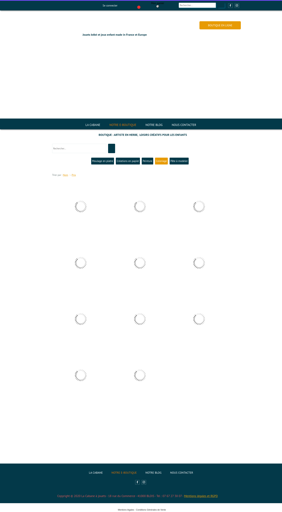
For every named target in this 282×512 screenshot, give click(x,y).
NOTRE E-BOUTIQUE (122, 125)
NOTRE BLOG (154, 125)
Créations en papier (128, 161)
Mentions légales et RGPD (201, 496)
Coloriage (161, 161)
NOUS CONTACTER (184, 125)
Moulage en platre (102, 161)
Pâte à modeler (179, 161)
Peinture (147, 161)
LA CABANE (92, 125)
